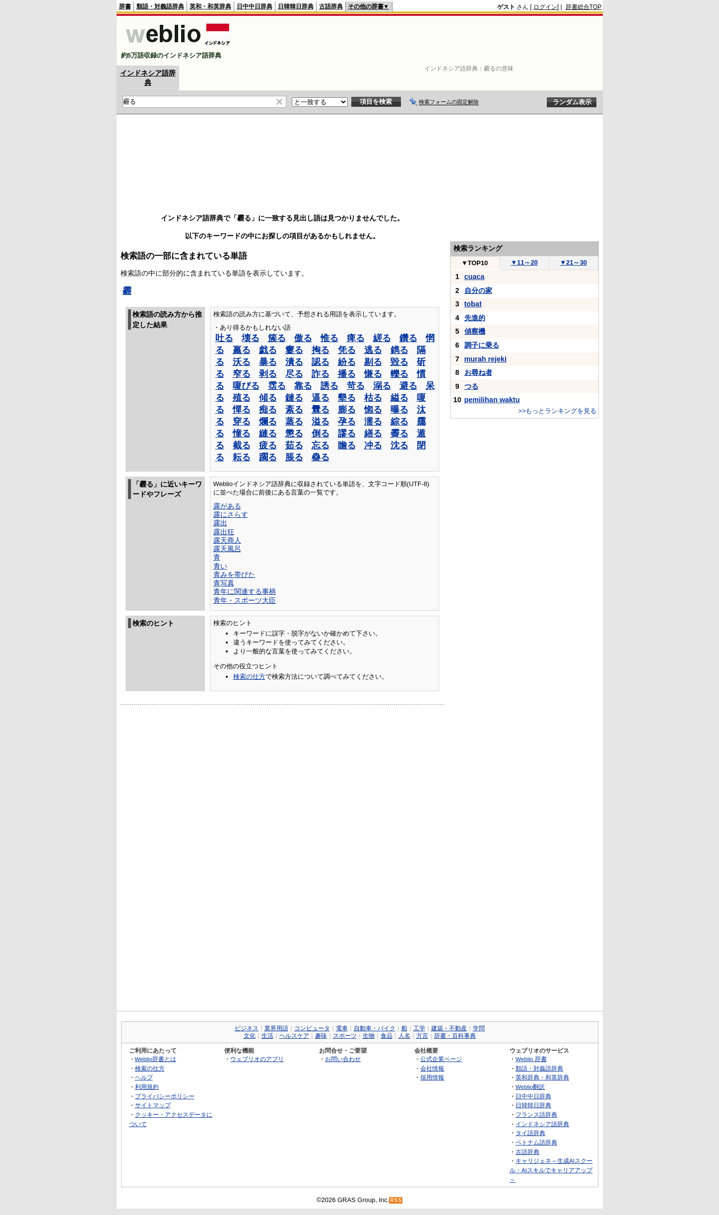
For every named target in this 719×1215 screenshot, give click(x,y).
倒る (320, 433)
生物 (369, 1036)
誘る (329, 386)
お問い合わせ (343, 1059)
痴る (268, 410)
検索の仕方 (249, 676)
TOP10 (474, 263)
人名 (404, 1036)
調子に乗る (481, 345)
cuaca (474, 277)
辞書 (125, 6)
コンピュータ (312, 1028)
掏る (320, 350)
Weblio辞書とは (155, 1059)
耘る (242, 457)
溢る (320, 422)
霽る (399, 433)
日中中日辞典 (254, 6)
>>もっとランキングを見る (557, 411)
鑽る (408, 338)
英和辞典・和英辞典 (542, 1077)
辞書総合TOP (584, 6)
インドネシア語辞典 (542, 1124)
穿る (242, 422)
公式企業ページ (441, 1059)
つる (471, 386)
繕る (373, 433)
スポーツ (345, 1036)
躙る (268, 457)
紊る (294, 410)
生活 (267, 1036)
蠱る (320, 457)
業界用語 (276, 1028)
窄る (242, 374)
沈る (399, 445)
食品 (386, 1036)
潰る (294, 362)
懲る (294, 433)
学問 (479, 1028)
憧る (242, 433)
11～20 (524, 262)
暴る (268, 362)
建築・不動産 (449, 1028)
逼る (320, 398)
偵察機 (474, 331)
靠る (303, 386)
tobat (473, 304)
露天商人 (227, 540)
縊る (399, 398)
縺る (268, 433)
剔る (373, 362)
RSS (396, 1200)
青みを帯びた (234, 574)
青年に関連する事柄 (244, 591)
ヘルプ (144, 1077)
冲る (373, 445)
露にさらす (230, 514)
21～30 (573, 262)
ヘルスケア (294, 1036)
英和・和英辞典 (210, 6)
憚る (242, 410)
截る (242, 445)
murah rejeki (485, 359)
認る (320, 362)
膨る (347, 410)
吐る (224, 338)
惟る (329, 338)
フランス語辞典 (536, 1114)
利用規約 (147, 1086)
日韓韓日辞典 (296, 6)
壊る (251, 338)
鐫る (399, 350)
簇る (277, 338)
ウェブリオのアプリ (257, 1059)
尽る (294, 374)
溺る (382, 386)
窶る (294, 350)
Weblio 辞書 (531, 1059)
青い (220, 566)
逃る (373, 350)
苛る (356, 386)
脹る (294, 457)
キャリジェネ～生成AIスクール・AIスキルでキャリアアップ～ (551, 1169)
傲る (303, 338)
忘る (320, 445)
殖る (242, 398)
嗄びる (246, 386)
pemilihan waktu (492, 400)
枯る (373, 398)
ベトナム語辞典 (536, 1142)
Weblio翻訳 (530, 1086)
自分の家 (478, 290)
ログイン (545, 6)
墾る (347, 398)
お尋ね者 (478, 372)
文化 (250, 1036)
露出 (220, 523)
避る (408, 386)
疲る (268, 445)
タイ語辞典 (530, 1133)
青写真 (223, 583)
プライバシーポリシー (165, 1096)
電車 (342, 1028)
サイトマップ (153, 1105)
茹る (294, 445)
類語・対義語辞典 (160, 6)
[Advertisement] (421, 40)
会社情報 (432, 1068)
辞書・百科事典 (455, 1036)
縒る (382, 338)
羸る (242, 350)
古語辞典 (331, 6)
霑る (277, 386)
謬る (347, 433)
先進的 (474, 318)
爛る (268, 422)
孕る (347, 422)
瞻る (347, 445)
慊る (373, 374)
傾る (268, 398)
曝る (399, 410)
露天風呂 (227, 549)
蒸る (294, 422)
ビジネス (247, 1028)
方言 (422, 1036)
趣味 (321, 1036)
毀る (399, 362)
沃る (242, 362)
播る (347, 374)
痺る (356, 338)
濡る (373, 422)
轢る (399, 374)
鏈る (294, 398)
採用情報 (432, 1077)
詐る (320, 374)
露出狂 (223, 532)
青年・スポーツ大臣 (244, 600)
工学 (419, 1028)
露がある (227, 506)
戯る (268, 350)
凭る (347, 350)
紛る (347, 362)
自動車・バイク (374, 1028)
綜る (399, 422)
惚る (373, 410)
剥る (268, 374)
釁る (320, 410)
